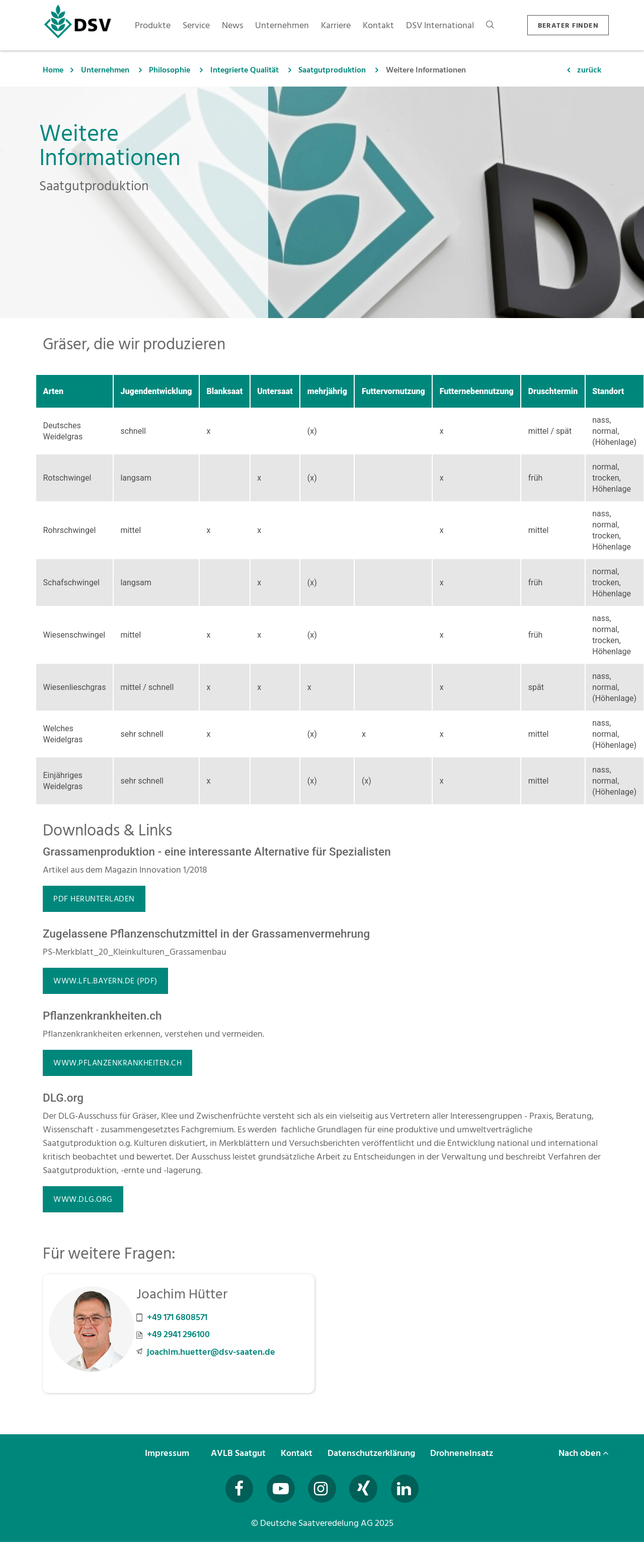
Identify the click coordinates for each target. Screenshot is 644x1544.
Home (53, 69)
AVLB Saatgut (239, 1453)
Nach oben (583, 1453)
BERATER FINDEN (568, 25)
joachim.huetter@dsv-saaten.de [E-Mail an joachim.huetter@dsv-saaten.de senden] (211, 1352)
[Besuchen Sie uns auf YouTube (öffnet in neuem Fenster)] (278, 1489)
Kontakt (297, 1453)
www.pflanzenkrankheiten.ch (117, 1062)
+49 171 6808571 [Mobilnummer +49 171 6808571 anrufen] (177, 1317)
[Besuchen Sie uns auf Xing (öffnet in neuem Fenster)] (365, 1489)
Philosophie (169, 69)
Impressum (168, 1453)
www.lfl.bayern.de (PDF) (105, 980)
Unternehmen (105, 69)
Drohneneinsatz (462, 1453)
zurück (589, 69)
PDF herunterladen (94, 898)
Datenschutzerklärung (372, 1453)
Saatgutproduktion (332, 69)
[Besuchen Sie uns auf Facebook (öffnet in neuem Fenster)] (235, 1489)
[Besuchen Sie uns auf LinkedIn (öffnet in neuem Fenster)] (409, 1489)
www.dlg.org (83, 1199)
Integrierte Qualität (244, 69)
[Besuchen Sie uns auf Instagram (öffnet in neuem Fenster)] (322, 1489)
